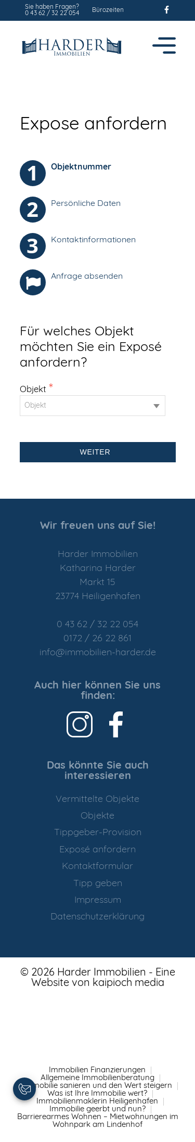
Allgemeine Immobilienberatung (97, 1078)
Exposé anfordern (97, 850)
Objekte (97, 816)
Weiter (97, 452)
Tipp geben (97, 884)
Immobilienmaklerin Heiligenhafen (97, 1102)
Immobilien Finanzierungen (97, 1070)
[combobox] (92, 405)
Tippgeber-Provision (97, 833)
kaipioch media (128, 983)
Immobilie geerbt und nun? (97, 1109)
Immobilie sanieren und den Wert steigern (97, 1086)
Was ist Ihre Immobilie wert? (97, 1094)
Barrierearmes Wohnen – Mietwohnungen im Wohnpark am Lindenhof (97, 1121)
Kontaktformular (97, 867)
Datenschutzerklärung (97, 917)
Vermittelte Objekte (97, 799)
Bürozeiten (108, 10)
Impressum (97, 900)
